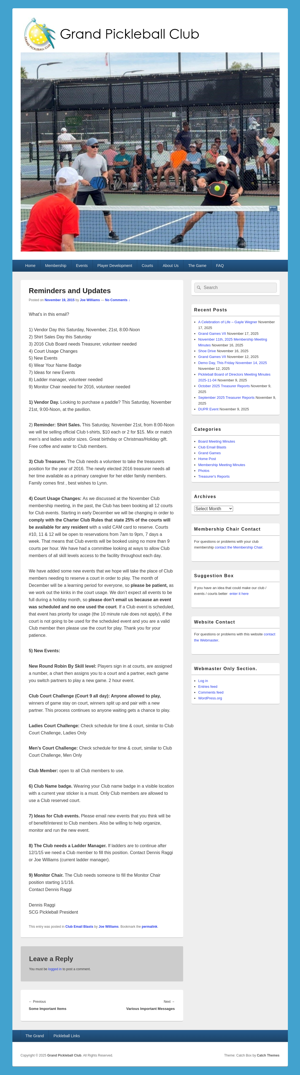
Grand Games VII (212, 333)
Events (82, 265)
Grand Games (209, 453)
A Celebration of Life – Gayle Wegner (227, 322)
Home (30, 265)
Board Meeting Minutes (216, 441)
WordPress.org (210, 698)
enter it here (238, 594)
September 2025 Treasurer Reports (226, 397)
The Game (197, 265)
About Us (171, 265)
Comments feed (211, 692)
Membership (55, 265)
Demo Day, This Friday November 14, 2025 (232, 363)
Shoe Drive (207, 351)
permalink (150, 927)
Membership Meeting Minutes (221, 465)
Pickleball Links (66, 1036)
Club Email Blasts (79, 927)
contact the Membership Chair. (239, 547)
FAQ (220, 265)
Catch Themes (268, 1055)
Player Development (114, 265)
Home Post (207, 459)
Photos (203, 471)
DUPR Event (208, 409)
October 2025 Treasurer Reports (224, 386)
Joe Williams (90, 300)
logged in (55, 969)
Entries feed (207, 686)
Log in (203, 681)
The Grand (34, 1036)
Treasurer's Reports (214, 476)
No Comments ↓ (117, 300)
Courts (147, 265)
